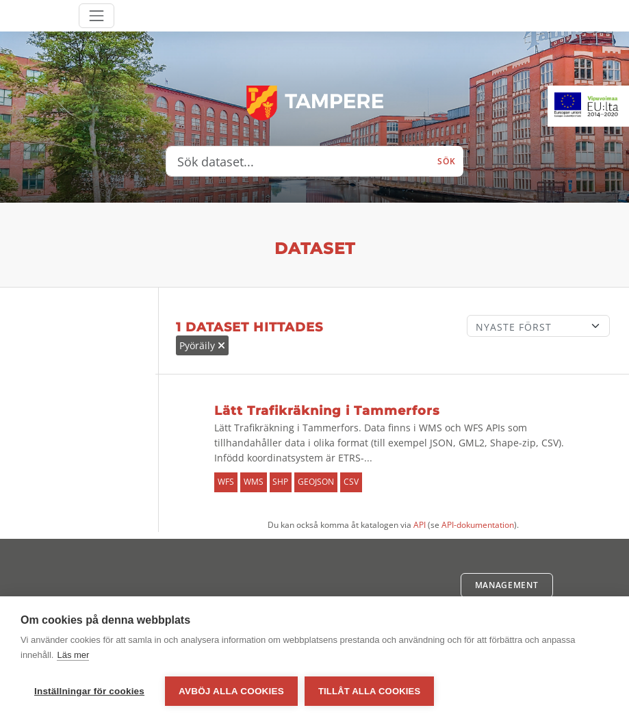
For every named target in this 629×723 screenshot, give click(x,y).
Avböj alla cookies (231, 691)
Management (507, 585)
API (419, 525)
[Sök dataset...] (298, 161)
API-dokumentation (477, 525)
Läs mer (73, 655)
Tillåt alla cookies (369, 691)
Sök (446, 161)
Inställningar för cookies (89, 691)
